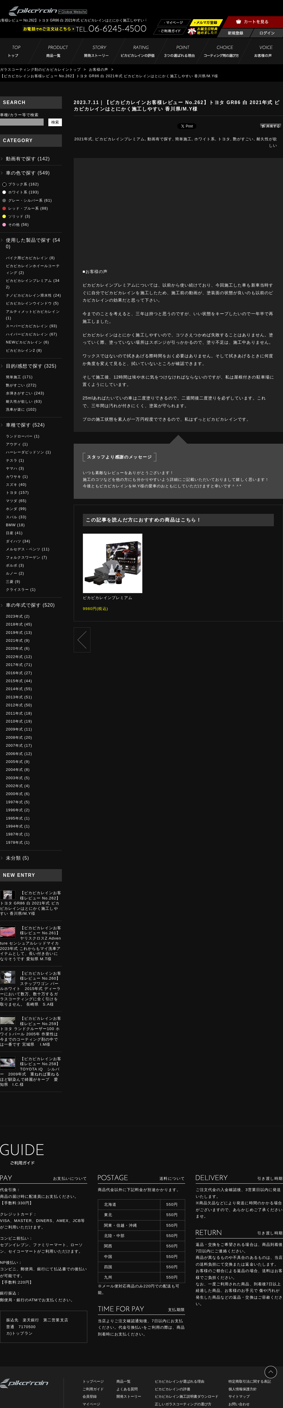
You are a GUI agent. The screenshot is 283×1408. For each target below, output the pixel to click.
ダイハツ (13, 541)
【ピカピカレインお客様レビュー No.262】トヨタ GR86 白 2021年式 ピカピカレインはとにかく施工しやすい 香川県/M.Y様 (30, 903)
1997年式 (14, 802)
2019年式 (14, 633)
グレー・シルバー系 (25, 200)
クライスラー (17, 590)
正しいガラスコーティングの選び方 (183, 1404)
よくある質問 (127, 1389)
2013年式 (14, 697)
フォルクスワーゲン (23, 557)
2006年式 (14, 754)
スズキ (11, 485)
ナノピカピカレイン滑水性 (29, 295)
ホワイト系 (204, 139)
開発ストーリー (128, 1396)
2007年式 (14, 746)
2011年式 (14, 713)
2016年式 (14, 673)
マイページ (91, 1404)
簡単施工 (183, 139)
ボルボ (11, 565)
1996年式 (14, 810)
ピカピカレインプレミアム (119, 139)
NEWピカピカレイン (24, 342)
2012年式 (14, 705)
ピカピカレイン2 (20, 350)
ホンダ (11, 509)
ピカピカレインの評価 (172, 1389)
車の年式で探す (23, 605)
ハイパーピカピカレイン (27, 334)
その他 (14, 225)
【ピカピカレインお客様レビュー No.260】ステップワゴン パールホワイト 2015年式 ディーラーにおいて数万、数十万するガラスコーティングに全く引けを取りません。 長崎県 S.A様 (30, 988)
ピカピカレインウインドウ (29, 303)
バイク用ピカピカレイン (27, 258)
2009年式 (14, 729)
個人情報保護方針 (242, 1389)
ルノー (11, 573)
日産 (10, 533)
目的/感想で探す (24, 366)
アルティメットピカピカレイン (33, 312)
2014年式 (14, 689)
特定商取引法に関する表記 (249, 1381)
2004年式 (14, 770)
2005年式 (14, 762)
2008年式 (14, 738)
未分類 (13, 858)
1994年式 (14, 826)
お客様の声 (98, 70)
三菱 (10, 582)
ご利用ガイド (93, 1389)
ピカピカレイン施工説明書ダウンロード (186, 1396)
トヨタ (224, 139)
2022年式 (14, 657)
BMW (11, 525)
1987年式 (14, 834)
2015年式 (14, 681)
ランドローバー (19, 436)
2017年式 (14, 665)
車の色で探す (21, 172)
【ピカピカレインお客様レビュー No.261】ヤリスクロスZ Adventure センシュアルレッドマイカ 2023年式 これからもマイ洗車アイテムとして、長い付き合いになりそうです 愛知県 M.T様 (30, 943)
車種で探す (18, 424)
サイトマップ (239, 1396)
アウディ (13, 444)
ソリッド (16, 216)
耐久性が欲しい (19, 401)
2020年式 (14, 649)
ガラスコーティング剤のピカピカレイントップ (40, 70)
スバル (11, 517)
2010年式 (14, 721)
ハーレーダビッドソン (25, 452)
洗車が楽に (15, 409)
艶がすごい (243, 139)
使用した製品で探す (28, 240)
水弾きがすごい (19, 393)
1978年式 (14, 842)
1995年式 (14, 818)
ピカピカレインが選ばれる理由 (179, 1381)
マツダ (11, 501)
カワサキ (13, 477)
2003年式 (14, 778)
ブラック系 (17, 184)
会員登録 (90, 1396)
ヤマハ (11, 468)
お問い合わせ (239, 1404)
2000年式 (14, 794)
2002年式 (14, 786)
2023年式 (14, 616)
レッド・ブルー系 (23, 208)
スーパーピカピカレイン (27, 326)
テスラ (11, 460)
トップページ (93, 1381)
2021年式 (83, 139)
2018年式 (14, 624)
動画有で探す (159, 139)
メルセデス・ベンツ (23, 549)
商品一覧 (123, 1381)
